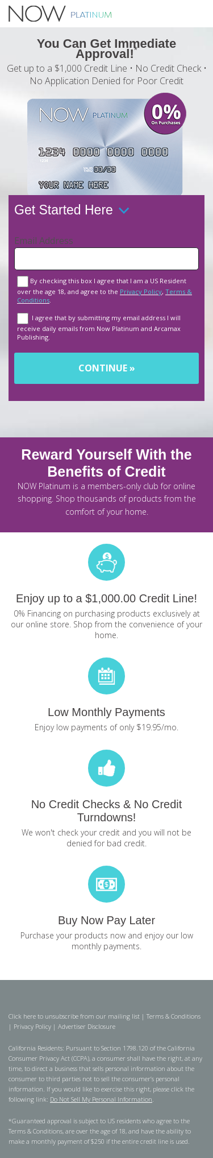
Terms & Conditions (174, 1016)
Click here (22, 1016)
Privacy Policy (141, 291)
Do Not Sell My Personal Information (101, 1099)
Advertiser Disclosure (86, 1026)
